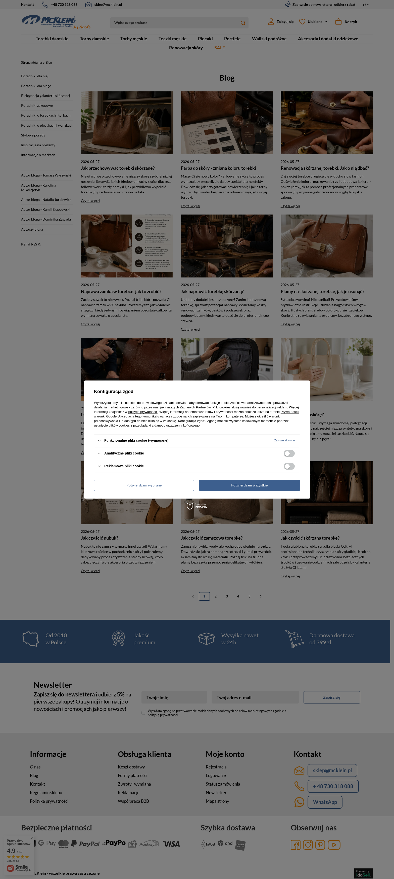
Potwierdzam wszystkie (249, 485)
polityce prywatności (143, 412)
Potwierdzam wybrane (144, 485)
